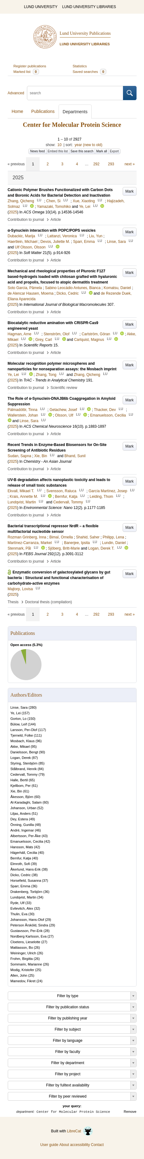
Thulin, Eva (19, 914)
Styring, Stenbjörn (24, 763)
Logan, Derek (21, 758)
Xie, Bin (16, 791)
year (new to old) (88, 145)
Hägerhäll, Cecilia (24, 852)
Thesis (13, 602)
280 (32, 707)
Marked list (26, 71)
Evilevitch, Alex (22, 908)
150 (31, 718)
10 (59, 145)
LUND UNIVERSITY (40, 7)
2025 (13, 212)
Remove (130, 1111)
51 (35, 813)
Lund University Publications (85, 33)
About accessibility (74, 1145)
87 (35, 758)
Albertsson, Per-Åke (26, 836)
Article (55, 219)
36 (34, 886)
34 (40, 897)
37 (45, 880)
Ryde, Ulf (17, 903)
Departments (75, 111)
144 (31, 724)
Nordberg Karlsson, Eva (29, 936)
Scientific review (63, 388)
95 (34, 746)
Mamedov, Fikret (23, 981)
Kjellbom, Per (21, 785)
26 (37, 947)
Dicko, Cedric (21, 875)
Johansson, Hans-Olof (27, 919)
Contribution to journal (26, 219)
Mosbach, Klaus (23, 741)
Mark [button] (129, 191)
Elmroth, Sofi (20, 864)
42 (47, 841)
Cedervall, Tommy (24, 774)
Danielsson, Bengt (24, 752)
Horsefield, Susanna (26, 880)
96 (39, 741)
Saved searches (90, 71)
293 (111, 164)
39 (34, 864)
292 (96, 164)
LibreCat (80, 1131)
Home (17, 111)
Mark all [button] (101, 151)
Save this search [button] (82, 151)
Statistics (80, 66)
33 (28, 903)
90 (42, 752)
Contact (97, 1145)
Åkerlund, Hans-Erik (26, 869)
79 (41, 774)
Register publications (29, 66)
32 (37, 908)
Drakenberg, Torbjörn (26, 892)
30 (31, 914)
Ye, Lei (16, 713)
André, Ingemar (22, 830)
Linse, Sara (19, 707)
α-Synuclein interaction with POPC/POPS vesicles (52, 230)
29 (48, 919)
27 (50, 936)
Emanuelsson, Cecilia (27, 841)
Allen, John (19, 975)
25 (38, 970)
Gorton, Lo (19, 718)
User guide (49, 1145)
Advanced (16, 93)
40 (41, 852)
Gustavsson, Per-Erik (27, 931)
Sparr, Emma (20, 886)
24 (39, 981)
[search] (75, 93)
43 (44, 836)
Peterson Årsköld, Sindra (29, 925)
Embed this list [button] (58, 151)
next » (129, 164)
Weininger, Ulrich (23, 953)
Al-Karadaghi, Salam (26, 802)
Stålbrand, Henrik (24, 769)
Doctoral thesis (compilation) (48, 602)
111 (38, 735)
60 (37, 797)
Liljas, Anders (21, 813)
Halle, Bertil (19, 780)
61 (35, 785)
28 (46, 931)
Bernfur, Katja (21, 858)
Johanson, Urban (24, 808)
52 (40, 808)
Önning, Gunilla (22, 825)
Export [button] (114, 151)
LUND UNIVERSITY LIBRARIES (89, 7)
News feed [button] (37, 151)
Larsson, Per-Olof (24, 730)
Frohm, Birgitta (22, 959)
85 (41, 763)
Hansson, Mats (22, 847)
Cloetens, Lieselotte (26, 942)
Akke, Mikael (20, 746)
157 (25, 713)
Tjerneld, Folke (22, 735)
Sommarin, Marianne (26, 964)
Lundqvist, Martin (24, 897)
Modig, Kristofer (22, 970)
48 (38, 825)
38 (44, 869)
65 (31, 780)
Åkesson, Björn (22, 797)
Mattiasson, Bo (22, 947)
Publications (43, 111)
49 (32, 819)
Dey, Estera (19, 819)
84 (40, 769)
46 (38, 830)
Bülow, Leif (19, 724)
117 (42, 730)
